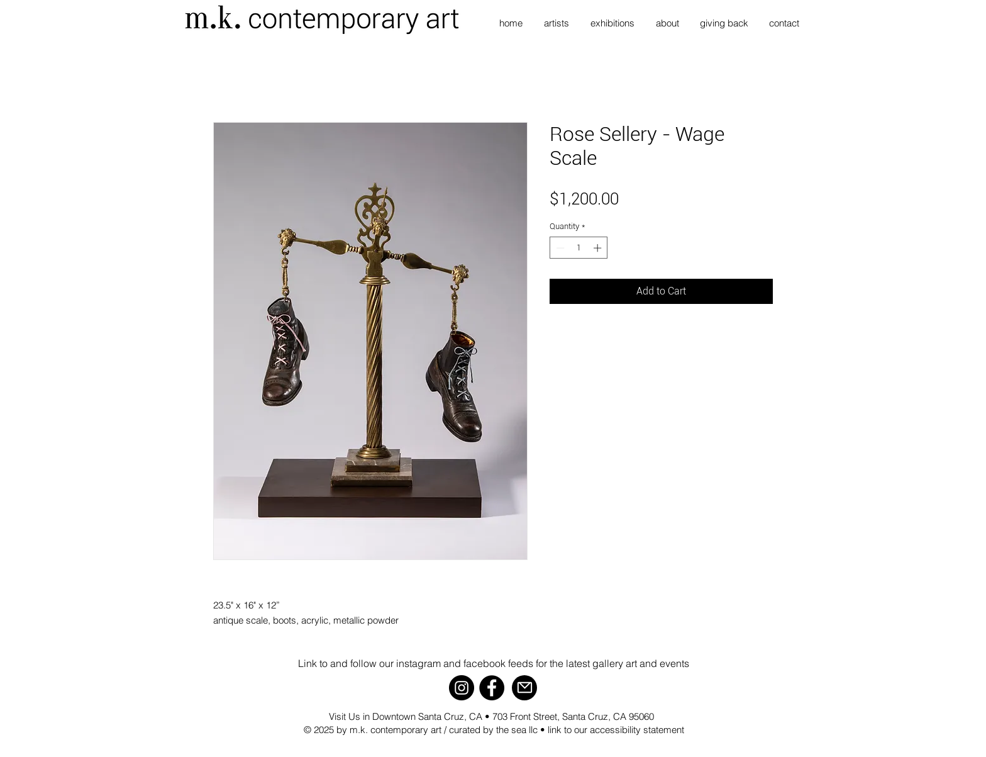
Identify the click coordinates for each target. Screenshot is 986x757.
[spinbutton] (579, 248)
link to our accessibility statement (616, 730)
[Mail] (524, 687)
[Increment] (598, 248)
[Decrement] (559, 248)
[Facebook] (491, 687)
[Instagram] (461, 687)
